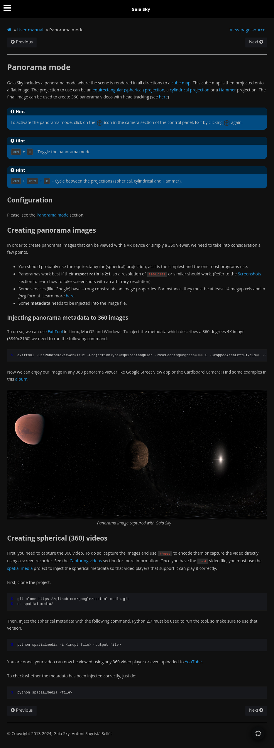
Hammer (227, 90)
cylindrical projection (189, 90)
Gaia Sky (140, 9)
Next (256, 42)
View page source (247, 30)
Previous (22, 42)
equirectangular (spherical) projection (128, 90)
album (21, 379)
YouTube (193, 661)
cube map (181, 83)
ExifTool (55, 331)
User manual (30, 30)
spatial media (20, 568)
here (163, 97)
